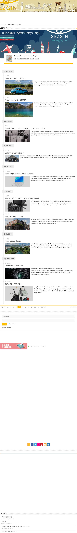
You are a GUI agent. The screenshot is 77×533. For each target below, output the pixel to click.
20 (31, 262)
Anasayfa (3, 24)
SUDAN (4, 476)
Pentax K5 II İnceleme (14, 237)
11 (22, 262)
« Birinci (3, 262)
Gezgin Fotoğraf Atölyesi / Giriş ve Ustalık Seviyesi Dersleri (17, 491)
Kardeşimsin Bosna (13, 219)
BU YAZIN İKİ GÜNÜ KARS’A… (10, 486)
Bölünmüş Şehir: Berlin (14, 153)
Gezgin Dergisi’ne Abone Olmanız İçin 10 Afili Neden (15, 481)
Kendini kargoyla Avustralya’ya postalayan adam (25, 128)
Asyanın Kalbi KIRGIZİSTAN (16, 100)
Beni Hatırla (12, 279)
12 (25, 262)
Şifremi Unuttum (6, 282)
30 (35, 262)
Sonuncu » (43, 262)
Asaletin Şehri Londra (14, 201)
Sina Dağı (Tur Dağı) (7, 472)
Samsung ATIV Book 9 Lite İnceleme (19, 171)
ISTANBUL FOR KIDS (13, 249)
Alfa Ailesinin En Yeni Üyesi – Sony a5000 (22, 189)
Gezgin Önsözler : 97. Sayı (15, 78)
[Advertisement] (38, 18)
